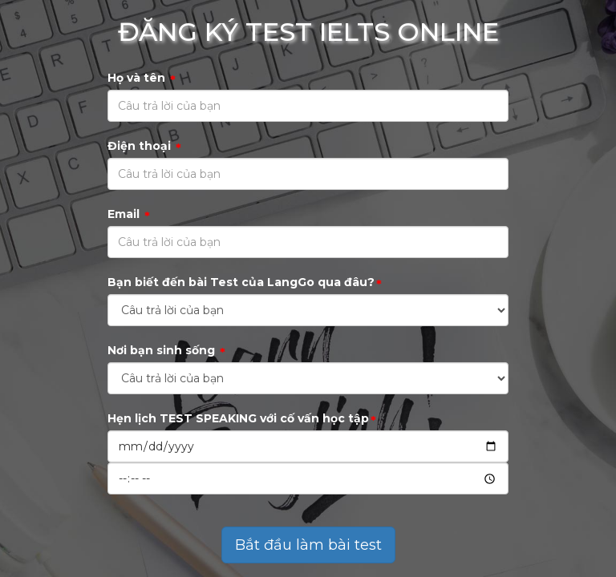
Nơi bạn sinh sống (166, 350)
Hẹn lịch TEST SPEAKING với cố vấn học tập (241, 418)
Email (128, 214)
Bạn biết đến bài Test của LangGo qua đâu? (244, 282)
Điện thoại (144, 146)
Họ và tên (141, 78)
